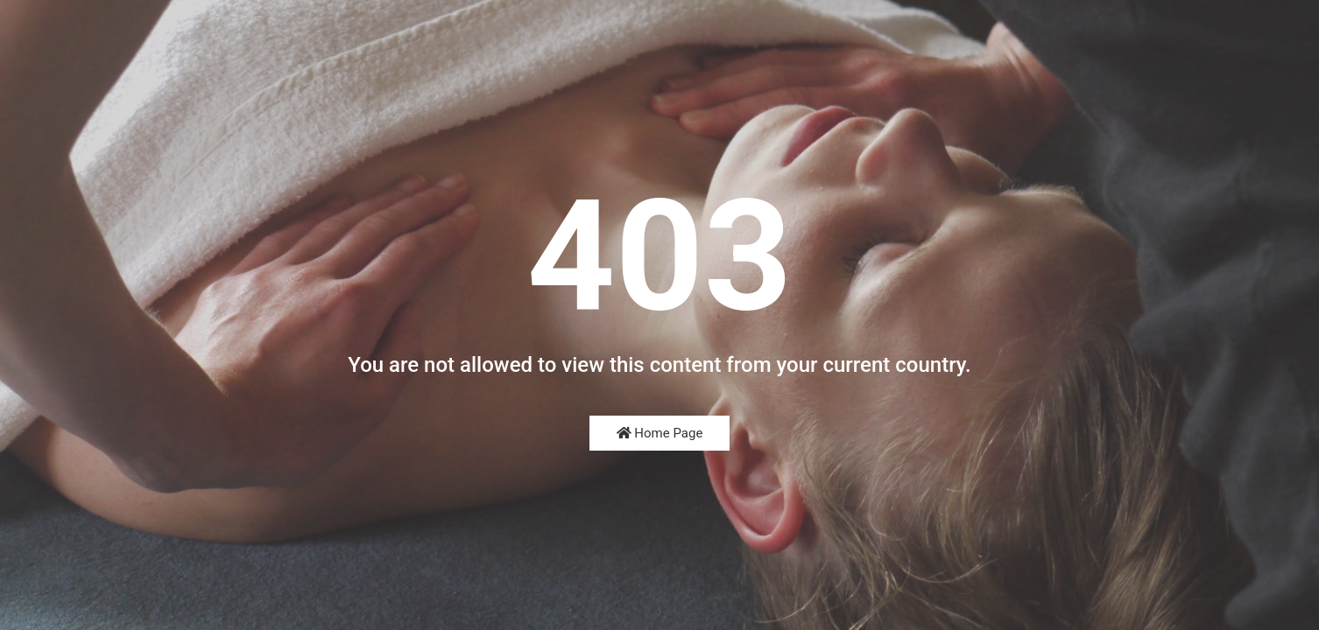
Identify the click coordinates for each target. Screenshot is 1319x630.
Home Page (660, 433)
